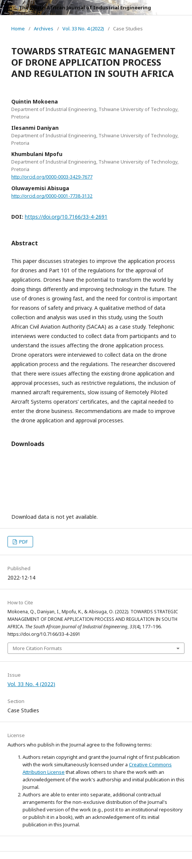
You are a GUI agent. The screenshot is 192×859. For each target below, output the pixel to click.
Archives (43, 28)
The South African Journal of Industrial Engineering (85, 7)
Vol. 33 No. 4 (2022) (83, 28)
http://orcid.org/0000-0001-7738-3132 (51, 196)
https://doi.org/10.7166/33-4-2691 (66, 216)
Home (18, 28)
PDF (23, 541)
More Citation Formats (37, 648)
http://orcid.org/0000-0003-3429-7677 (51, 177)
